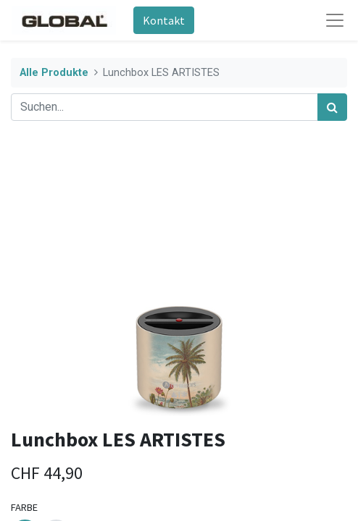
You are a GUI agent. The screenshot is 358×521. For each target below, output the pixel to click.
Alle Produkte (54, 73)
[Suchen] (332, 107)
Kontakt (164, 20)
